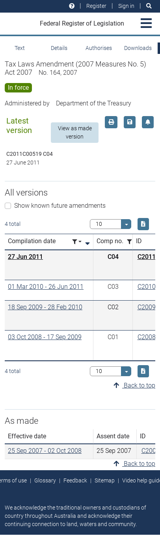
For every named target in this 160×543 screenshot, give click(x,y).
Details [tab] (59, 48)
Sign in (126, 6)
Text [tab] (20, 48)
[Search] (149, 6)
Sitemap (105, 480)
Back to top (134, 385)
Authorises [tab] (99, 48)
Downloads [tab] (138, 48)
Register (96, 6)
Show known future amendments (60, 205)
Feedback (75, 480)
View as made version (75, 132)
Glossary (45, 480)
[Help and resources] (71, 6)
